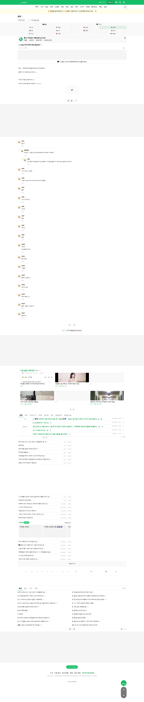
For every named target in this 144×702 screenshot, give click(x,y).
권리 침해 (77, 673)
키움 (58, 33)
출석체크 (94, 7)
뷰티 (76, 7)
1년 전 (19, 48)
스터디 (82, 7)
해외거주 (39, 40)
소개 (51, 673)
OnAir (40, 415)
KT (58, 30)
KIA (113, 30)
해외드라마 (48, 40)
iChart (88, 7)
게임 (100, 7)
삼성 (19, 16)
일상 (46, 7)
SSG (85, 27)
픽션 (67, 7)
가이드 (99, 24)
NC (31, 30)
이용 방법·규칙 (102, 2)
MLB (113, 33)
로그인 (64, 330)
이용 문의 (57, 673)
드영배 (57, 7)
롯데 (85, 30)
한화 (58, 27)
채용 (71, 673)
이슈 (42, 7)
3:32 (124, 588)
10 (75, 571)
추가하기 (26, 522)
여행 (25, 40)
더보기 (68, 523)
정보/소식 (33, 415)
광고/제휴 (65, 673)
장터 (62, 7)
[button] (70, 409)
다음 (91, 571)
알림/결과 (58, 415)
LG (31, 27)
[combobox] (24, 20)
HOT (36, 7)
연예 (51, 7)
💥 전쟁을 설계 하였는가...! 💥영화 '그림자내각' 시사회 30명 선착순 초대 (70, 11)
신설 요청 (35, 20)
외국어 (31, 40)
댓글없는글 (67, 415)
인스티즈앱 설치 (72, 667)
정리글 (46, 415)
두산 (31, 33)
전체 (20, 415)
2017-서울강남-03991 (84, 676)
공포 (71, 7)
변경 (105, 7)
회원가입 (110, 2)
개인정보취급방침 (88, 673)
